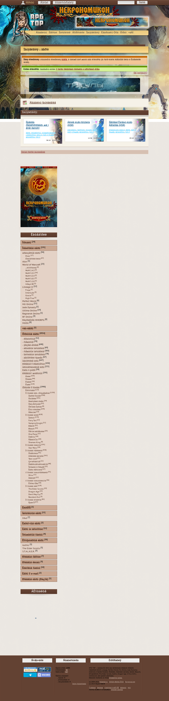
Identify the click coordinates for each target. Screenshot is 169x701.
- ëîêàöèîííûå (28, 339)
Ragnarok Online (31, 313)
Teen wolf (32, 459)
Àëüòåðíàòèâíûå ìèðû (33, 367)
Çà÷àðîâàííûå (34, 461)
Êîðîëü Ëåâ (33, 483)
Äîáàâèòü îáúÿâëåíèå (43, 102)
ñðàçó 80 (29, 284)
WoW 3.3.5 (29, 273)
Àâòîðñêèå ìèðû (30, 361)
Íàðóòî (31, 418)
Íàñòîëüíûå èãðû (31, 513)
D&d (24, 518)
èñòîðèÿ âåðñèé (117, 690)
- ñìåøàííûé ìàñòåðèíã (33, 351)
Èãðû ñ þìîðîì (28, 370)
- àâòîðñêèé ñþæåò (32, 358)
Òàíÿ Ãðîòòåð (34, 404)
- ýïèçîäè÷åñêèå (30, 345)
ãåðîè (28, 133)
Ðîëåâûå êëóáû (31, 562)
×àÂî (130, 32)
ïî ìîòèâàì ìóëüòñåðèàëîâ (36, 472)
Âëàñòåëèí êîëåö (36, 401)
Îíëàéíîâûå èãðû (31, 248)
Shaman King (34, 442)
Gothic (25, 545)
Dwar (27, 256)
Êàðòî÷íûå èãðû (31, 523)
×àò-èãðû (27, 328)
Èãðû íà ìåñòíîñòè (32, 529)
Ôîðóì (123, 32)
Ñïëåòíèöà (33, 453)
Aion (24, 261)
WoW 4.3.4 (29, 276)
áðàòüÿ (122, 130)
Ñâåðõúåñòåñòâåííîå (38, 464)
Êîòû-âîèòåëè (34, 409)
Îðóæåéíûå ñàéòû (32, 535)
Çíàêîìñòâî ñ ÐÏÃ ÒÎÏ (111, 688)
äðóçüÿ (39, 135)
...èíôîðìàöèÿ (30, 268)
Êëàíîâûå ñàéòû (31, 568)
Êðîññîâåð (30, 390)
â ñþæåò (50, 135)
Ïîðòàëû (26, 242)
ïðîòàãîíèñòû (36, 133)
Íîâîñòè (53, 32)
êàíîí (44, 135)
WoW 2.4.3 (29, 270)
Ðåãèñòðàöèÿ (64, 2)
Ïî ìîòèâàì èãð (31, 486)
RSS (129, 688)
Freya (27, 290)
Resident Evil (34, 497)
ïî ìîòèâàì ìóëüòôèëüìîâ (35, 481)
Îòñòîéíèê (64, 32)
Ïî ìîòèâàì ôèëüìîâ (33, 445)
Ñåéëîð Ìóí (33, 440)
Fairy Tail (32, 420)
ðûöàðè (89, 130)
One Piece (32, 434)
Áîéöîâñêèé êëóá (32, 259)
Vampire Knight (35, 423)
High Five (29, 298)
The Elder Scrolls (36, 489)
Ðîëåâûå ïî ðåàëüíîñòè (33, 364)
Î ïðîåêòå (92, 688)
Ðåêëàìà (123, 688)
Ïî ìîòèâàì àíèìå (31, 415)
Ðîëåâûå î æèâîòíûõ (32, 373)
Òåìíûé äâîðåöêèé (36, 431)
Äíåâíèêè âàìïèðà (35, 456)
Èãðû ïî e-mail (30, 574)
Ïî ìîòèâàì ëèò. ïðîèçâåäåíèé (37, 393)
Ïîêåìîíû (31, 437)
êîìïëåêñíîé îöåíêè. (115, 678)
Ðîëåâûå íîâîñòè (31, 557)
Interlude (29, 293)
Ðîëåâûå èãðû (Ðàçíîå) (35, 579)
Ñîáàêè (28, 379)
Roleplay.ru (104, 682)
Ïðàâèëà (100, 688)
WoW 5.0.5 (29, 279)
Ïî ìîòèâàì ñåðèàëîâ (33, 451)
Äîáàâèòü (41, 32)
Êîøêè (27, 385)
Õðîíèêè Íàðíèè (35, 407)
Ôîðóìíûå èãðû (30, 334)
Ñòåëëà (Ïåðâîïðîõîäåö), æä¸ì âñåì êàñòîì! (37, 125)
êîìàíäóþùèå (113, 130)
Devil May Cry (34, 494)
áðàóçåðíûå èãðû (31, 253)
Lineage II (27, 287)
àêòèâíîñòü (30, 137)
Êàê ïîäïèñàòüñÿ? (140, 73)
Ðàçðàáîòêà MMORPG (33, 320)
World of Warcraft (31, 264)
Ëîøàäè (28, 382)
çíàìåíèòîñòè (31, 135)
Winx (30, 475)
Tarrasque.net (130, 682)
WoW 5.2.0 (29, 281)
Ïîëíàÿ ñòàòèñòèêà (79, 684)
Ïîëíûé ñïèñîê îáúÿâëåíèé (33, 152)
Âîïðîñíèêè (78, 32)
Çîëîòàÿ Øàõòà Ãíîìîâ (116, 682)
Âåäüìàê (32, 412)
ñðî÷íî (38, 137)
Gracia (28, 295)
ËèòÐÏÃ (26, 508)
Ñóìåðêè (32, 399)
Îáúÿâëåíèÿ (92, 32)
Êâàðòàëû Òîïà (109, 32)
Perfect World (29, 301)
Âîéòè (44, 2)
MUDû (25, 323)
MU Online (27, 304)
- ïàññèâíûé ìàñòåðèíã (33, 354)
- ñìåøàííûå (27, 342)
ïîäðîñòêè (81, 130)
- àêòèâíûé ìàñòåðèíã (33, 348)
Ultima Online (29, 310)
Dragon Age (33, 492)
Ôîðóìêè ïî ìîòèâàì (31, 387)
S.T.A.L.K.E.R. (28, 551)
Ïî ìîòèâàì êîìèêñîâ (33, 500)
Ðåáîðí (31, 426)
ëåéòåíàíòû (71, 130)
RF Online (27, 317)
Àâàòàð (31, 478)
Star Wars (32, 448)
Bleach (31, 429)
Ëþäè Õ (31, 503)
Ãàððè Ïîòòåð (34, 396)
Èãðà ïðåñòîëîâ (35, 470)
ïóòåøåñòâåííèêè (48, 133)
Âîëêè (27, 376)
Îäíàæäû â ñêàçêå (36, 467)
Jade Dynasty (29, 307)
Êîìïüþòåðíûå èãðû (33, 540)
